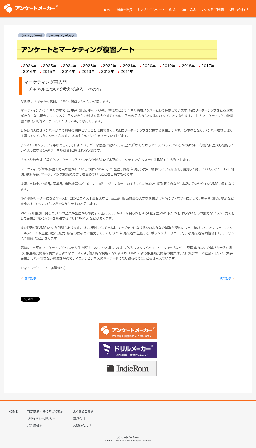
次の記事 (227, 278)
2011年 (127, 71)
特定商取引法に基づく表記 (45, 410)
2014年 (68, 71)
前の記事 (28, 278)
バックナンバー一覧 (31, 35)
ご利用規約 (34, 424)
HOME (13, 410)
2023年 (89, 66)
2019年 (168, 66)
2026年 (29, 66)
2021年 (129, 66)
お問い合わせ (82, 424)
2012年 (107, 71)
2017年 (208, 66)
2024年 (69, 66)
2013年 (88, 71)
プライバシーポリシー (41, 417)
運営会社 (79, 417)
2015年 (49, 71)
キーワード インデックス (61, 35)
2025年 (49, 66)
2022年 (109, 66)
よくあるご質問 (83, 410)
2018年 (188, 66)
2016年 (29, 71)
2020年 (149, 66)
